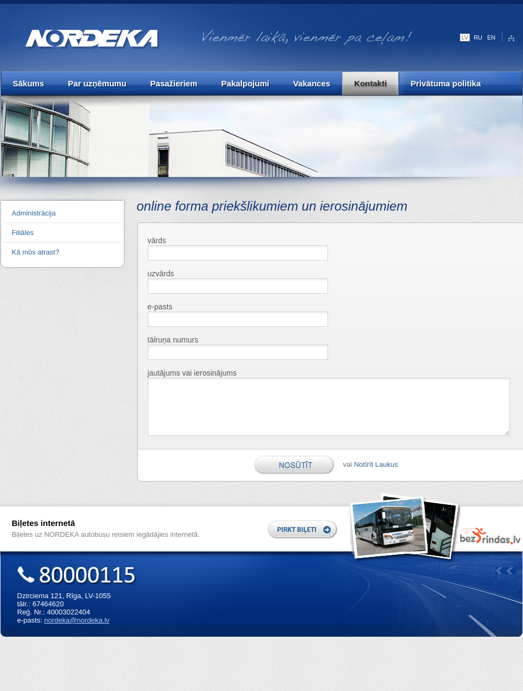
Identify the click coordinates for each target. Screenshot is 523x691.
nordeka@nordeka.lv (76, 620)
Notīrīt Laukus (376, 464)
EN (491, 37)
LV (465, 37)
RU (478, 37)
